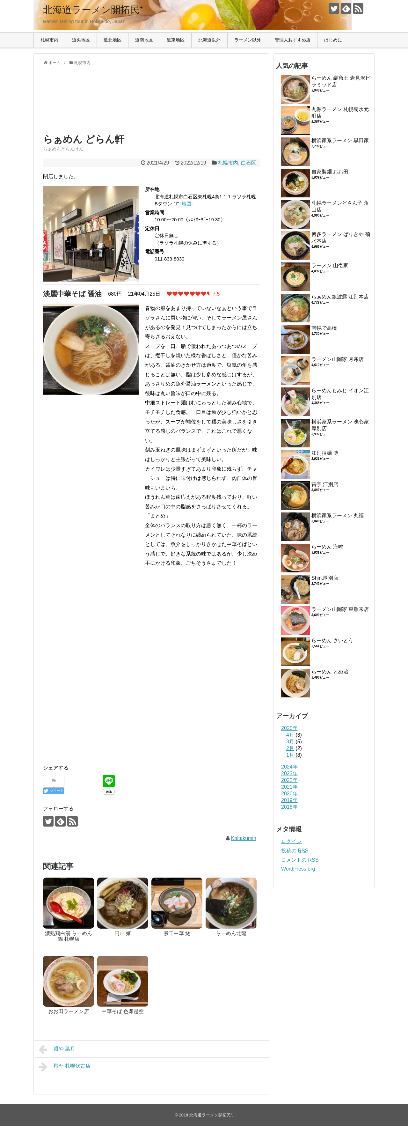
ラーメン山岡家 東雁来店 (340, 609)
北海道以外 (209, 39)
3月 (290, 741)
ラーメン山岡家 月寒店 (337, 359)
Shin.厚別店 (324, 578)
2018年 (289, 807)
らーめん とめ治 (329, 671)
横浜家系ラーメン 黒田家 (340, 140)
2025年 (289, 728)
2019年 (289, 800)
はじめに (333, 39)
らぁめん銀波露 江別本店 (340, 296)
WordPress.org (298, 869)
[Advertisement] (94, 105)
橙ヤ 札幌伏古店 (65, 1067)
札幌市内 (49, 39)
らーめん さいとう (332, 640)
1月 (290, 755)
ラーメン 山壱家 (329, 265)
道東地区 (176, 39)
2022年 (289, 780)
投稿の (294, 850)
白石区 (248, 163)
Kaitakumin (243, 838)
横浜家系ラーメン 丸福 (337, 515)
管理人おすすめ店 (292, 39)
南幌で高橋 (324, 328)
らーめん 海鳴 (327, 546)
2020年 (289, 793)
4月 (290, 735)
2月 (290, 748)
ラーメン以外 (247, 39)
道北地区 (112, 39)
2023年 (289, 773)
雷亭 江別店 (324, 484)
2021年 (289, 787)
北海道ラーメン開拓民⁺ (93, 9)
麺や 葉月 (57, 1049)
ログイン (291, 841)
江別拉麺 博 (324, 453)
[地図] (186, 203)
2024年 (289, 766)
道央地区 (81, 39)
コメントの (299, 860)
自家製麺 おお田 (329, 171)
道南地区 (144, 39)
